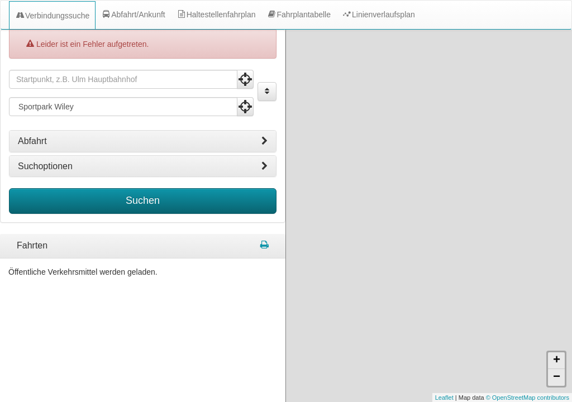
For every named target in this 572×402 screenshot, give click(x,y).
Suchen (143, 200)
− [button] (556, 377)
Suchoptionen (143, 166)
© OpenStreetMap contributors (527, 397)
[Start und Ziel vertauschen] (267, 91)
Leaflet (444, 397)
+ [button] (556, 360)
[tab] (142, 141)
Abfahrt (143, 141)
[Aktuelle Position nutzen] (245, 79)
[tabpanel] (142, 246)
